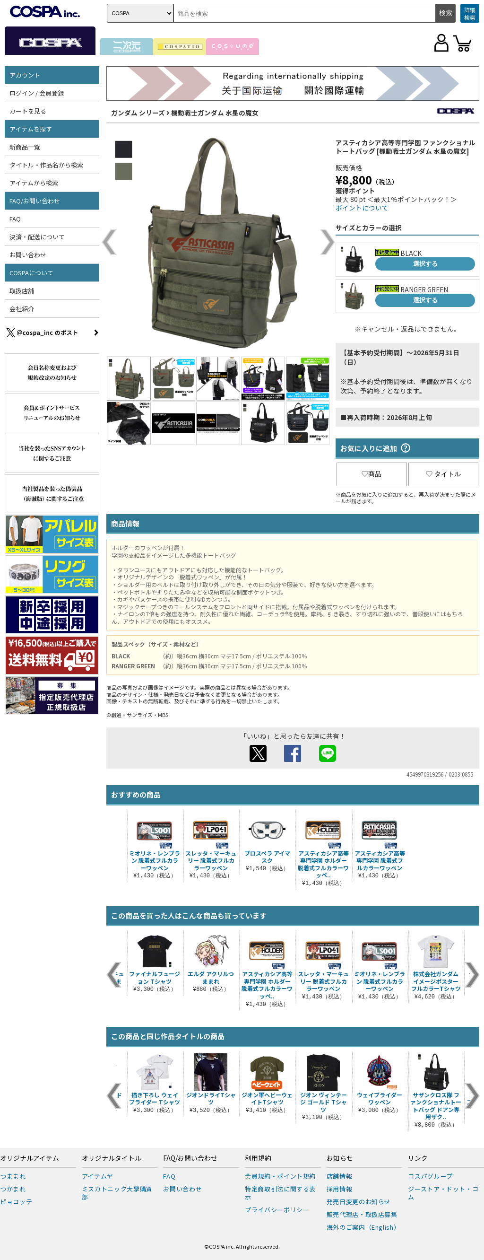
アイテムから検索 (33, 182)
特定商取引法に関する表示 (280, 1192)
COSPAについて (31, 272)
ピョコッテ (16, 1201)
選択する (425, 263)
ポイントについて (362, 207)
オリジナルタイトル (111, 1158)
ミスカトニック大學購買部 (117, 1192)
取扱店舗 (21, 290)
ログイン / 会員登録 (36, 92)
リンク (418, 1158)
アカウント (24, 74)
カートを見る (27, 110)
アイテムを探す (30, 128)
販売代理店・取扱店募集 (362, 1214)
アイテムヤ (97, 1176)
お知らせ (340, 1158)
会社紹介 (21, 308)
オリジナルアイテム (29, 1158)
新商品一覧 (24, 146)
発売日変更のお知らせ (359, 1201)
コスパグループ (430, 1176)
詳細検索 (469, 13)
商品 (371, 474)
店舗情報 (340, 1176)
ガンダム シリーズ (138, 112)
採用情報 (340, 1188)
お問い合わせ (27, 254)
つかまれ (13, 1188)
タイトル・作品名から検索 (46, 164)
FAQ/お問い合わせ (34, 200)
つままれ (13, 1176)
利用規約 (258, 1158)
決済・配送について (37, 236)
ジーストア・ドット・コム (443, 1192)
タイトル (443, 474)
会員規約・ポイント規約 (280, 1176)
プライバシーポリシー (277, 1209)
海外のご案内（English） (363, 1227)
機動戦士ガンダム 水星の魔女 (215, 112)
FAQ (15, 218)
